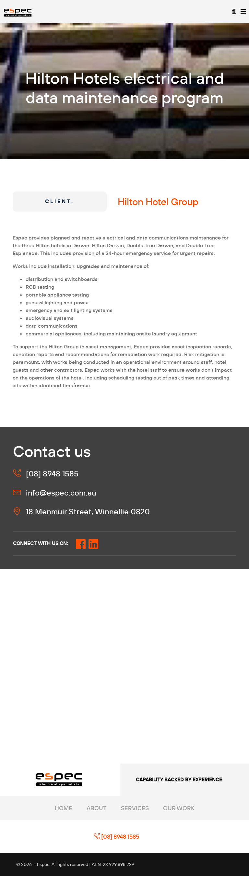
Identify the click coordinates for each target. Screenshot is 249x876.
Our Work (179, 808)
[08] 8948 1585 (116, 836)
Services (135, 808)
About (97, 808)
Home (63, 808)
